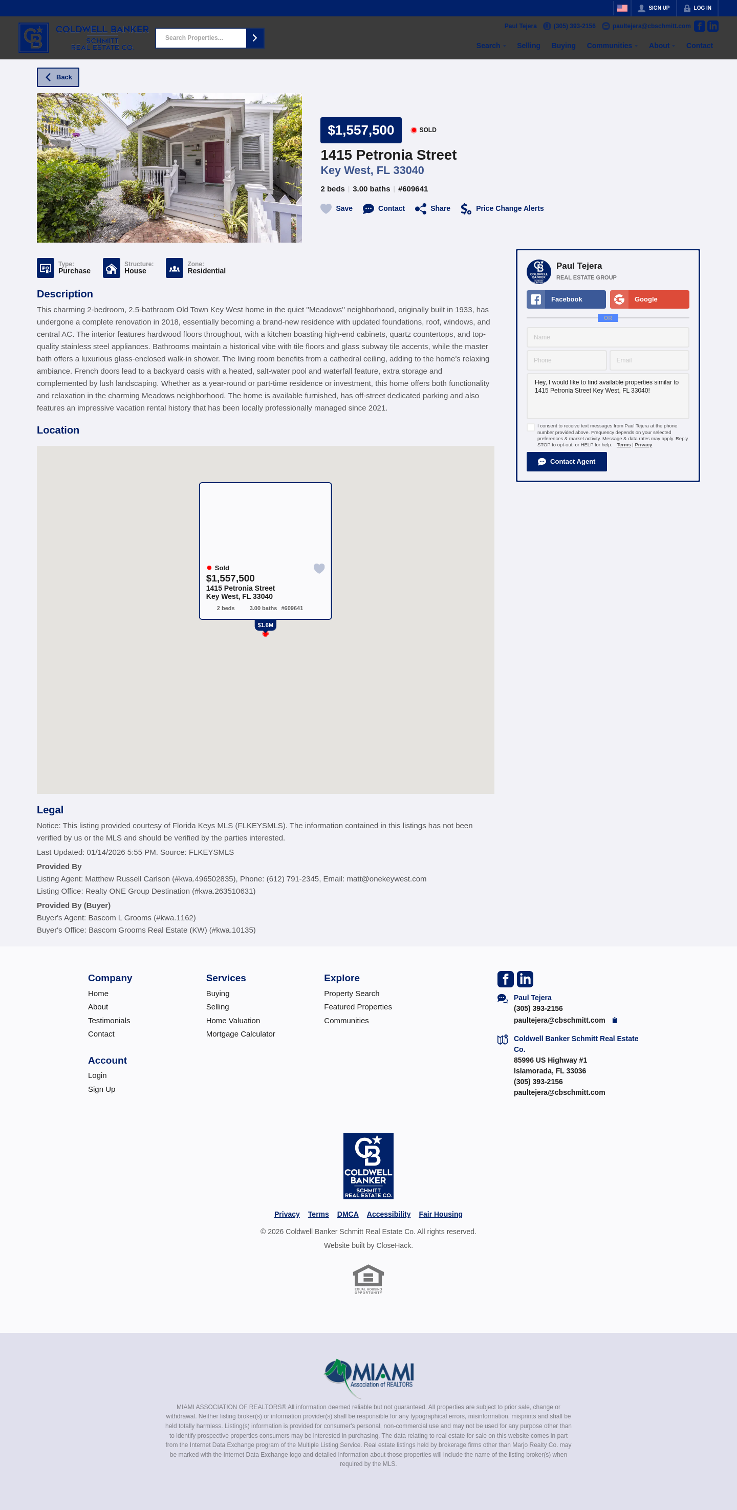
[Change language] (622, 8)
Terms (624, 444)
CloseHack (393, 1245)
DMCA (348, 1214)
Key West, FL (355, 170)
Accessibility (389, 1214)
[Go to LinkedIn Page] (713, 26)
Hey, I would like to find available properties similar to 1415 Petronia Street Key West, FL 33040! (608, 396)
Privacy (643, 444)
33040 (409, 170)
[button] (255, 38)
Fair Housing (441, 1214)
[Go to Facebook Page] (699, 26)
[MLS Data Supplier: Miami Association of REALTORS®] (368, 1378)
